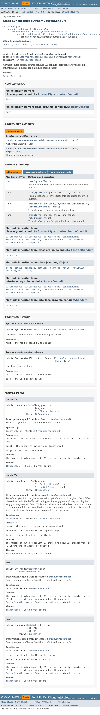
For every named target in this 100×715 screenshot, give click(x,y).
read (31, 181)
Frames (36, 8)
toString (11, 270)
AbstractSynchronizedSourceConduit (34, 57)
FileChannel (35, 218)
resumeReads (33, 239)
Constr (30, 12)
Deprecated (49, 3)
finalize (30, 268)
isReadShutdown (15, 239)
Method (40, 12)
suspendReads (76, 239)
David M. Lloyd (12, 76)
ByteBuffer (41, 181)
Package (16, 3)
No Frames (47, 8)
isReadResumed (71, 237)
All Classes (64, 8)
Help (66, 3)
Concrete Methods (60, 172)
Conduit (7, 44)
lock (8, 99)
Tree (39, 3)
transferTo (34, 204)
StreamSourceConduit (86, 34)
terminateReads (15, 242)
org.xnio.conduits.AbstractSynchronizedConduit (37, 31)
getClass (42, 268)
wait (21, 270)
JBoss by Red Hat (24, 708)
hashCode (55, 268)
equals (18, 268)
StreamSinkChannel (39, 207)
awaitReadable (14, 237)
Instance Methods (35, 172)
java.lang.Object (11, 26)
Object (10, 151)
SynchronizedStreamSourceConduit (25, 140)
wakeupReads (33, 242)
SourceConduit (22, 44)
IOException (42, 414)
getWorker (11, 255)
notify (66, 268)
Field (22, 12)
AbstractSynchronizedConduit (58, 94)
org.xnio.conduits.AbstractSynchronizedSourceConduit (45, 34)
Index (60, 3)
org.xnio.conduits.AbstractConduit (25, 29)
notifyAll (78, 268)
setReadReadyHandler (54, 239)
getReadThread (52, 237)
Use (33, 3)
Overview (5, 3)
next (8, 112)
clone (9, 268)
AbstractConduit (78, 106)
